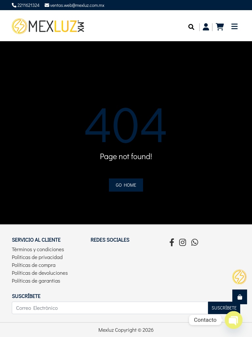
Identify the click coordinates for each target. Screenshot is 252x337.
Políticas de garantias (36, 280)
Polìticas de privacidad (37, 256)
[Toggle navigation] (234, 28)
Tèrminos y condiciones (38, 249)
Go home (126, 185)
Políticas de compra (33, 264)
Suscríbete (224, 308)
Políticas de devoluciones (40, 272)
